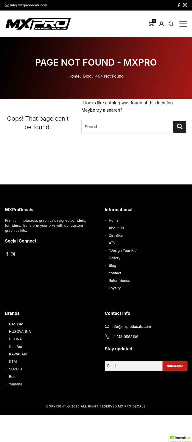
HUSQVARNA (20, 331)
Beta (12, 376)
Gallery (114, 258)
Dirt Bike (116, 235)
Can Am (15, 346)
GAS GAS (16, 324)
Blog (87, 76)
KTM (13, 361)
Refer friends (119, 280)
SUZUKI (15, 369)
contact (115, 273)
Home (74, 76)
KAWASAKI (18, 354)
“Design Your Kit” (123, 250)
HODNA (15, 339)
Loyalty (115, 288)
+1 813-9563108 (125, 337)
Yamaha (15, 384)
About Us (116, 228)
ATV (112, 243)
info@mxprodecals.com (26, 5)
